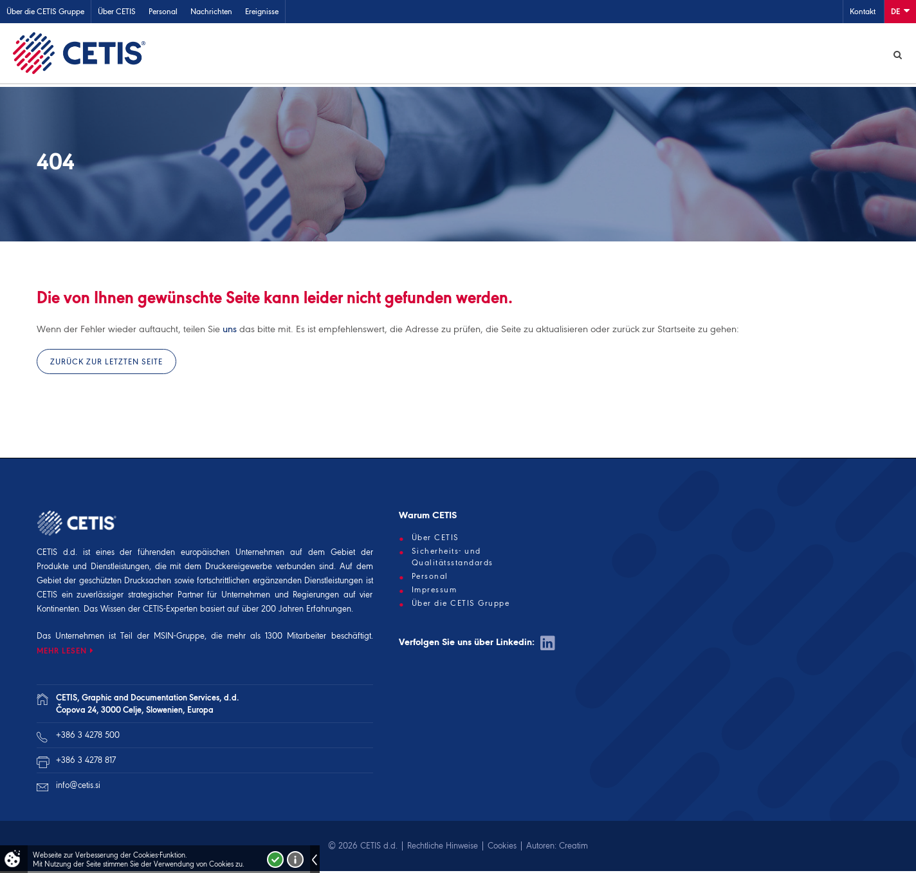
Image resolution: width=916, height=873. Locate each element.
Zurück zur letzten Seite (106, 363)
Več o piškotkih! (295, 859)
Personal (163, 11)
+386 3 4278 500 (88, 737)
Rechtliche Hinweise (442, 847)
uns (230, 331)
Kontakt (862, 11)
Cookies (502, 847)
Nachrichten (211, 11)
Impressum (434, 591)
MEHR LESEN (62, 652)
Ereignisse (262, 11)
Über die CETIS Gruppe (45, 11)
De (900, 10)
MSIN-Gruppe (179, 638)
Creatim (573, 847)
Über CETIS (117, 11)
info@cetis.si (78, 787)
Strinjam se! (275, 859)
